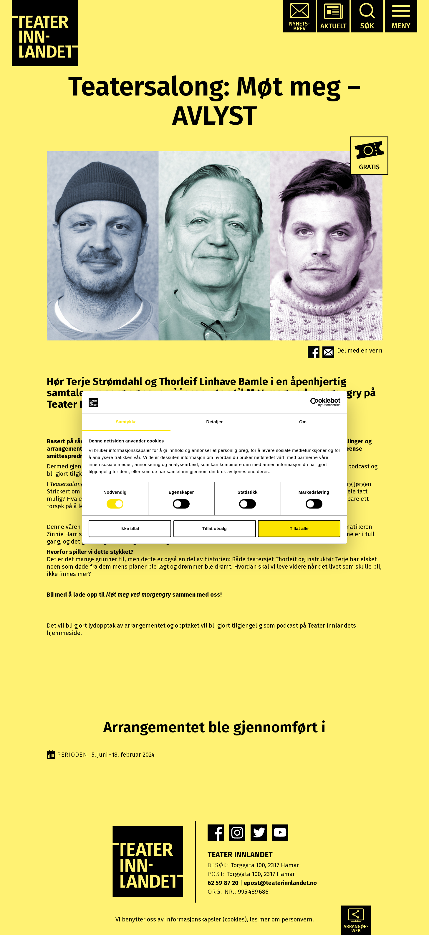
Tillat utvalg (214, 528)
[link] (216, 832)
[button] (299, 16)
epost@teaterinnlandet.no (280, 882)
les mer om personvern (281, 919)
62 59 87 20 (223, 882)
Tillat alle (299, 528)
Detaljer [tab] (214, 421)
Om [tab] (303, 421)
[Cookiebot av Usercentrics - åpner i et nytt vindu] (314, 402)
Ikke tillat (129, 528)
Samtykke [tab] (126, 421)
